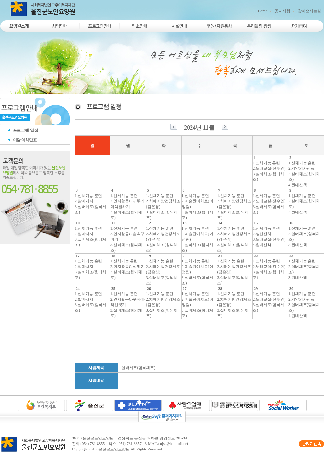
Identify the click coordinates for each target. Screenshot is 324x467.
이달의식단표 (21, 139)
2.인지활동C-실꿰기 (127, 266)
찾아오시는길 (309, 11)
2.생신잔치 (262, 234)
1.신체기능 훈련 (266, 163)
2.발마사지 (84, 201)
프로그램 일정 (22, 130)
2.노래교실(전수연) (269, 168)
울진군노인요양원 (114, 449)
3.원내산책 (297, 212)
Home (262, 11)
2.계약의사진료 (301, 168)
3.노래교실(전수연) (269, 239)
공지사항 (282, 11)
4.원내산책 (297, 185)
